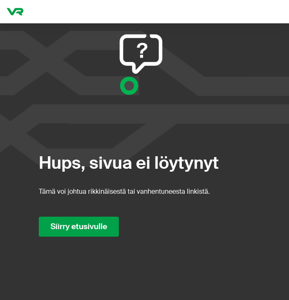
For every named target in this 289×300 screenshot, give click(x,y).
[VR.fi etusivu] (15, 11)
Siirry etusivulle (78, 227)
